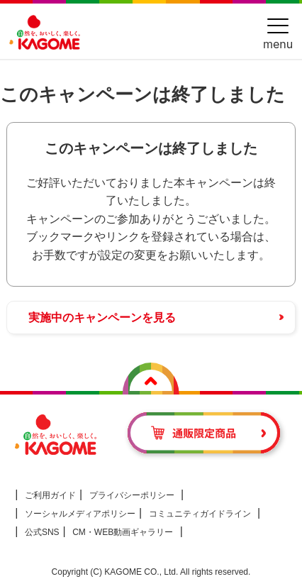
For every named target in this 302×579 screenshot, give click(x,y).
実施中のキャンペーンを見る (102, 317)
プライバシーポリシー (131, 495)
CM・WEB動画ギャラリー (122, 532)
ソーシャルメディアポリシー (80, 514)
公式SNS (42, 532)
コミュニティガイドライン (200, 514)
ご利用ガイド (50, 495)
